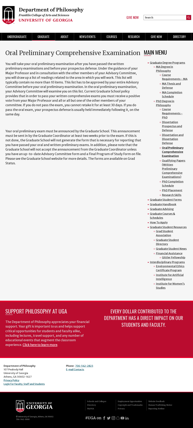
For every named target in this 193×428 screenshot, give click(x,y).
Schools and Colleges (96, 401)
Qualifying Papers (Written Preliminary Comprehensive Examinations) (173, 169)
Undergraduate (17, 36)
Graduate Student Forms (166, 199)
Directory (179, 36)
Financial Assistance (169, 253)
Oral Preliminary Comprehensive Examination (173, 152)
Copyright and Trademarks (130, 405)
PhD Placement (172, 190)
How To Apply (159, 222)
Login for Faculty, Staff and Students (24, 383)
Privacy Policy (11, 380)
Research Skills (171, 195)
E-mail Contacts (75, 369)
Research (134, 36)
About (64, 36)
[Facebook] (104, 418)
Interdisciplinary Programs (167, 262)
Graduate (43, 36)
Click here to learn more (40, 345)
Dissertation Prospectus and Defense (172, 126)
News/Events (87, 36)
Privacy (121, 408)
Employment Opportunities (130, 401)
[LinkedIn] (127, 418)
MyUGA (90, 408)
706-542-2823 (84, 365)
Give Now (133, 17)
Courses (111, 36)
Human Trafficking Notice (160, 405)
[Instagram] (113, 418)
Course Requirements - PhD (172, 113)
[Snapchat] (118, 418)
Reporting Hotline (156, 408)
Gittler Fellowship (173, 257)
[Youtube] (122, 418)
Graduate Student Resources (168, 227)
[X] (109, 418)
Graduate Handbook (163, 204)
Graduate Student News (171, 248)
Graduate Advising (162, 209)
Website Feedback (156, 401)
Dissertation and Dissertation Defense (173, 139)
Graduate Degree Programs (167, 62)
